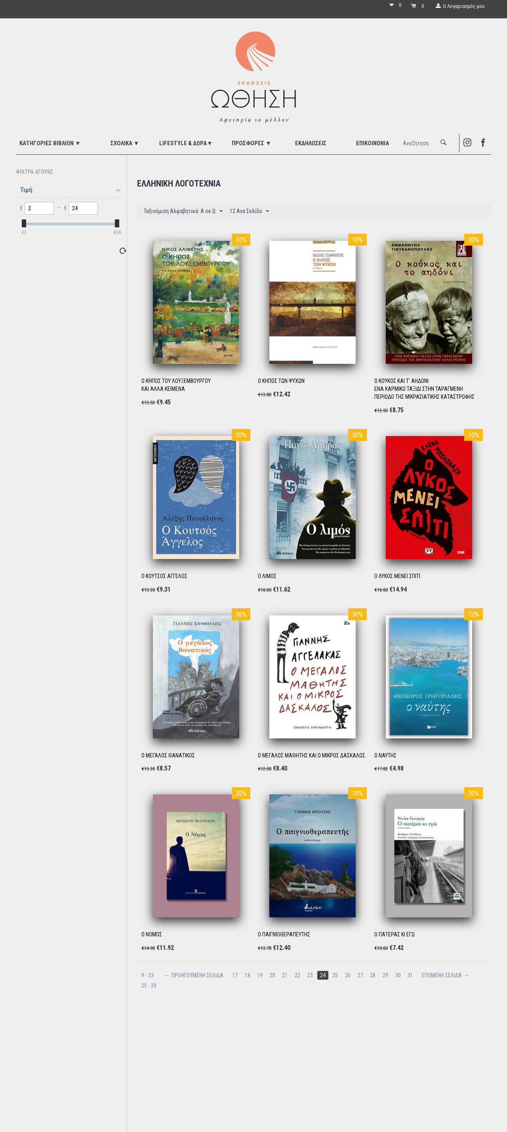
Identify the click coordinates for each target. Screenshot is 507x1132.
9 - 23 (147, 975)
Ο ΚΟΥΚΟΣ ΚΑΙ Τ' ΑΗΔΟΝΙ (401, 381)
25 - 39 (148, 985)
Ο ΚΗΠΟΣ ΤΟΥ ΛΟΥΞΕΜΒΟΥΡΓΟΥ (176, 381)
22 (298, 975)
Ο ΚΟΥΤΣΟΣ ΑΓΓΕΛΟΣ (164, 576)
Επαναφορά (109, 250)
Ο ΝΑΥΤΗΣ (385, 755)
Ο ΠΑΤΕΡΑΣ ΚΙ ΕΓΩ (394, 934)
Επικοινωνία (372, 143)
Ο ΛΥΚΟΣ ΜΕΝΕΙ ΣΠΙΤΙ (397, 576)
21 (285, 975)
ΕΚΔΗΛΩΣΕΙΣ (310, 143)
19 (260, 975)
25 (336, 975)
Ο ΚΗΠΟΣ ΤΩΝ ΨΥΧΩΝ (281, 381)
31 (412, 975)
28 (374, 975)
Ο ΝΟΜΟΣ (151, 934)
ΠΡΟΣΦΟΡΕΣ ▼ (251, 143)
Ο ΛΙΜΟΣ (267, 576)
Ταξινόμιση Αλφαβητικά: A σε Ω (183, 211)
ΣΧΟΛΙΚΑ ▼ (125, 143)
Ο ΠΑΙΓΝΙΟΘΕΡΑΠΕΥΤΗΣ (284, 934)
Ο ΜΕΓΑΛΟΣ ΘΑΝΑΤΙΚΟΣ (168, 755)
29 (387, 975)
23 (311, 975)
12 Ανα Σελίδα (249, 211)
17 (235, 975)
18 (247, 975)
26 (349, 975)
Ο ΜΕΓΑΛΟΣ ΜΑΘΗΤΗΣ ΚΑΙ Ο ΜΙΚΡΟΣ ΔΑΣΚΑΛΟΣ (311, 755)
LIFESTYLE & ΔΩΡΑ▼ (186, 143)
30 (399, 975)
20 (273, 975)
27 (361, 975)
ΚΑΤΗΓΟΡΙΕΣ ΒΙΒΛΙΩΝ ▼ (50, 143)
